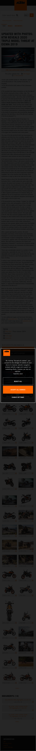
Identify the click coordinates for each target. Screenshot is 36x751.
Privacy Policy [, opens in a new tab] (16, 373)
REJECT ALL (18, 381)
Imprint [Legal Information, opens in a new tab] (21, 373)
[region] (18, 375)
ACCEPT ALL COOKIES (18, 390)
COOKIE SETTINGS (18, 397)
